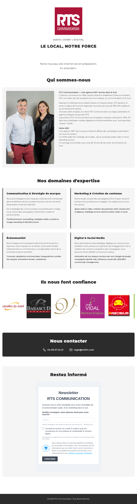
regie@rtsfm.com (81, 349)
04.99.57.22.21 (53, 349)
